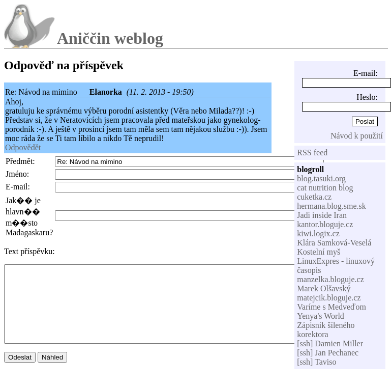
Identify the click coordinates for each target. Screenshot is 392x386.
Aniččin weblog (110, 38)
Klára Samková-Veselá (334, 242)
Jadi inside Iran (322, 215)
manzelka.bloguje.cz (330, 279)
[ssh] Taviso (316, 361)
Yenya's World (320, 316)
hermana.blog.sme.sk (331, 206)
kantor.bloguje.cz (325, 224)
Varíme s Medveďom (331, 306)
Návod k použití (356, 135)
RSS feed (312, 152)
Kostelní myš (318, 251)
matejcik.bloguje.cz (328, 297)
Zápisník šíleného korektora (325, 330)
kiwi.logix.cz (318, 233)
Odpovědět (23, 147)
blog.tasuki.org (321, 178)
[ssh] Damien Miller (330, 343)
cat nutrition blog (325, 187)
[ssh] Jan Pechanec (327, 352)
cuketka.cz (314, 196)
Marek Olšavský (323, 288)
